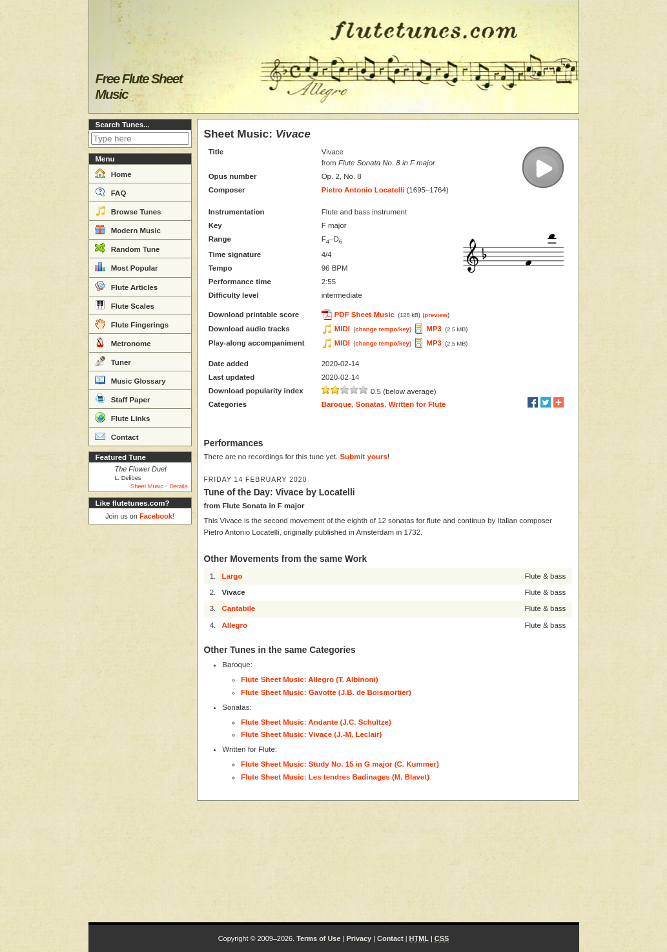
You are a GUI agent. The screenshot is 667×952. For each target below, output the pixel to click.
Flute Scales (124, 305)
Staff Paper (122, 398)
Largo (231, 576)
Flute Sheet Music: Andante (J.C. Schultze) (316, 722)
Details (178, 486)
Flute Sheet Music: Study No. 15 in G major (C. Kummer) (340, 764)
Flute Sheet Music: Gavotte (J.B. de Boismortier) (326, 692)
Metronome (123, 342)
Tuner (113, 361)
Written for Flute (417, 404)
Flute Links (122, 417)
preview (435, 314)
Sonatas (370, 404)
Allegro (234, 625)
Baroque (337, 404)
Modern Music (128, 229)
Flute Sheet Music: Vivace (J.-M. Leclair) (311, 734)
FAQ (111, 192)
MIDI (342, 329)
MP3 (434, 329)
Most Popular (126, 267)
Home (113, 173)
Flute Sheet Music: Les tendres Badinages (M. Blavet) (335, 777)
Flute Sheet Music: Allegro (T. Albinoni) (309, 679)
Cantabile (238, 608)
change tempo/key (382, 329)
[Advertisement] (140, 723)
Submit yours (363, 456)
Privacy (358, 938)
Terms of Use (318, 938)
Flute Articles (126, 286)
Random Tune (127, 248)
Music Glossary (130, 380)
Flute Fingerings (132, 323)
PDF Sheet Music (364, 314)
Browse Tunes (128, 210)
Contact (117, 436)
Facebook (155, 516)
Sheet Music (146, 486)
